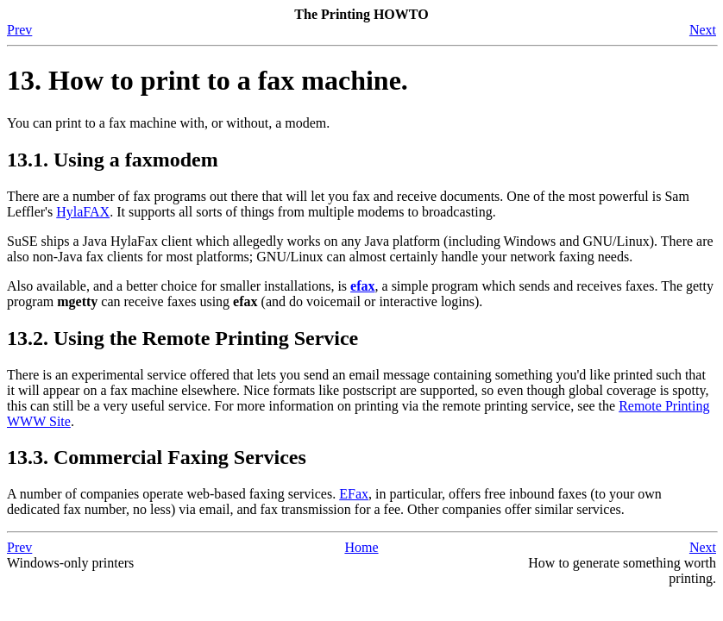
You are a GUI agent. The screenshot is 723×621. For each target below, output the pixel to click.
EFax (353, 493)
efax (362, 286)
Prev (19, 29)
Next (702, 29)
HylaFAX (83, 211)
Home (361, 547)
